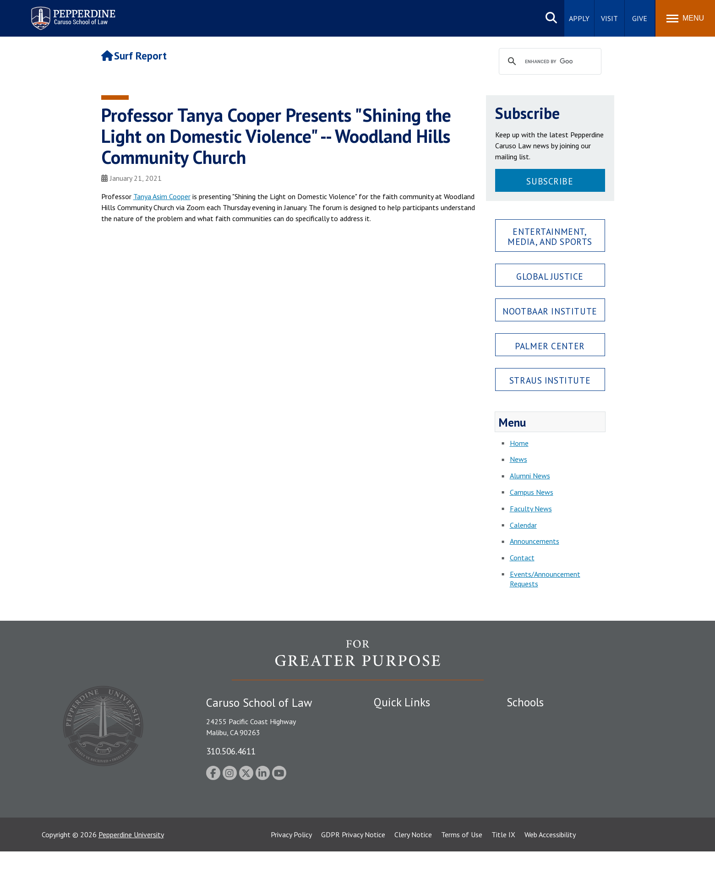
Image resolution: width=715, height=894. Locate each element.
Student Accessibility (405, 735)
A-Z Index (388, 824)
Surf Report (134, 55)
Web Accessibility (550, 877)
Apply (579, 18)
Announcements (534, 541)
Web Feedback (395, 840)
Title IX (503, 877)
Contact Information (406, 783)
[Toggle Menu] (685, 18)
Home (519, 443)
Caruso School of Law (541, 735)
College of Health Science (547, 808)
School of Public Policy (542, 792)
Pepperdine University (131, 877)
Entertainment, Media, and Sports (550, 236)
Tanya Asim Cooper (162, 196)
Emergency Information (410, 751)
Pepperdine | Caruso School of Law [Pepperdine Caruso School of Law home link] (71, 12)
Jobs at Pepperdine (402, 767)
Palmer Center (550, 346)
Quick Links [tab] (402, 702)
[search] (549, 61)
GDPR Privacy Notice (353, 877)
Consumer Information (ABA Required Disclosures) (416, 803)
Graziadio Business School (546, 751)
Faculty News (531, 508)
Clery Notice (413, 877)
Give (639, 18)
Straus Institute (549, 380)
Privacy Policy (291, 877)
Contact (522, 557)
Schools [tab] (525, 702)
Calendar (523, 525)
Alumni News (530, 475)
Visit (609, 18)
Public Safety (394, 719)
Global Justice (550, 276)
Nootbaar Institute (549, 311)
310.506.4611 (231, 751)
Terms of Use (461, 877)
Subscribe (549, 181)
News (518, 459)
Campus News (531, 492)
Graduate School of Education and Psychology (578, 767)
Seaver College (529, 719)
